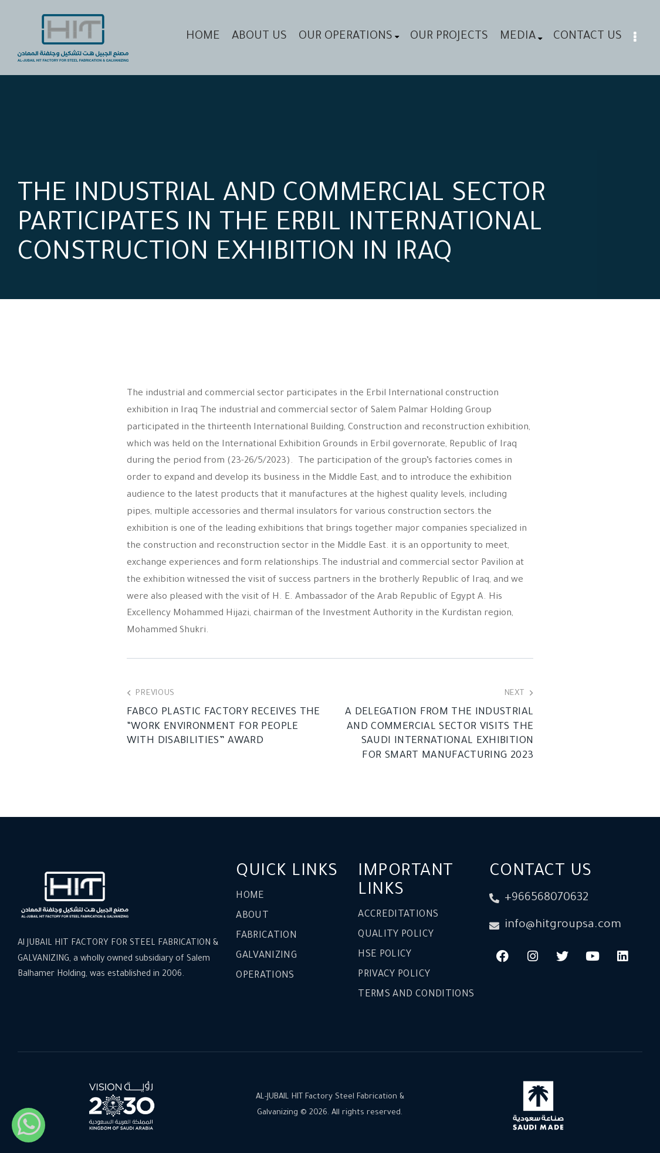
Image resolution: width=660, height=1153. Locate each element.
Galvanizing (266, 956)
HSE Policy (385, 954)
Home (250, 896)
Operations (265, 976)
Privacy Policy (394, 974)
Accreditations (398, 915)
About (252, 916)
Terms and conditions (416, 994)
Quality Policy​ (396, 935)
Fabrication (266, 936)
